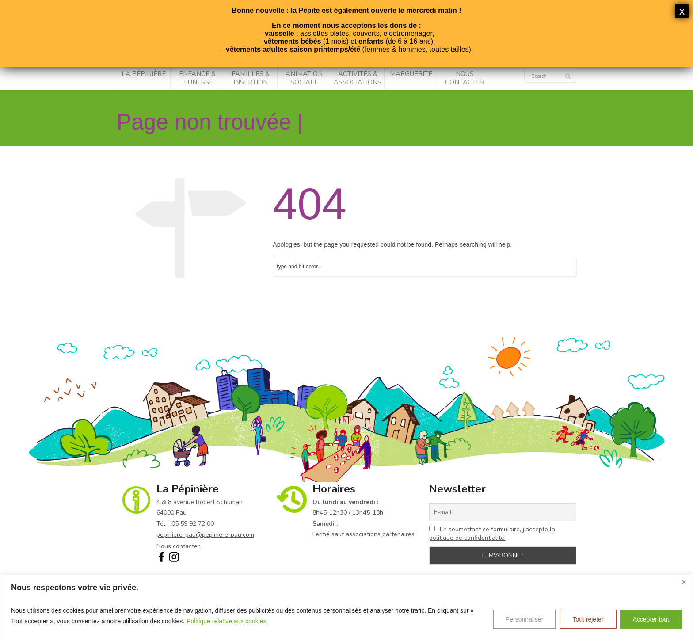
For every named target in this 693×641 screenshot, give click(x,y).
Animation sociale (304, 78)
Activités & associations (357, 78)
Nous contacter (464, 78)
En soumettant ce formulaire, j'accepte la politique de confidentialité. (492, 533)
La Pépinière (144, 73)
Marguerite (411, 73)
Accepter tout (651, 619)
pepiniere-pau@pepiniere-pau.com (205, 534)
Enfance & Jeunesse (197, 78)
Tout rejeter (587, 619)
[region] (346, 607)
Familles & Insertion (251, 78)
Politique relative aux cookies (227, 621)
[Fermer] (683, 581)
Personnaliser (525, 619)
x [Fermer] (682, 11)
